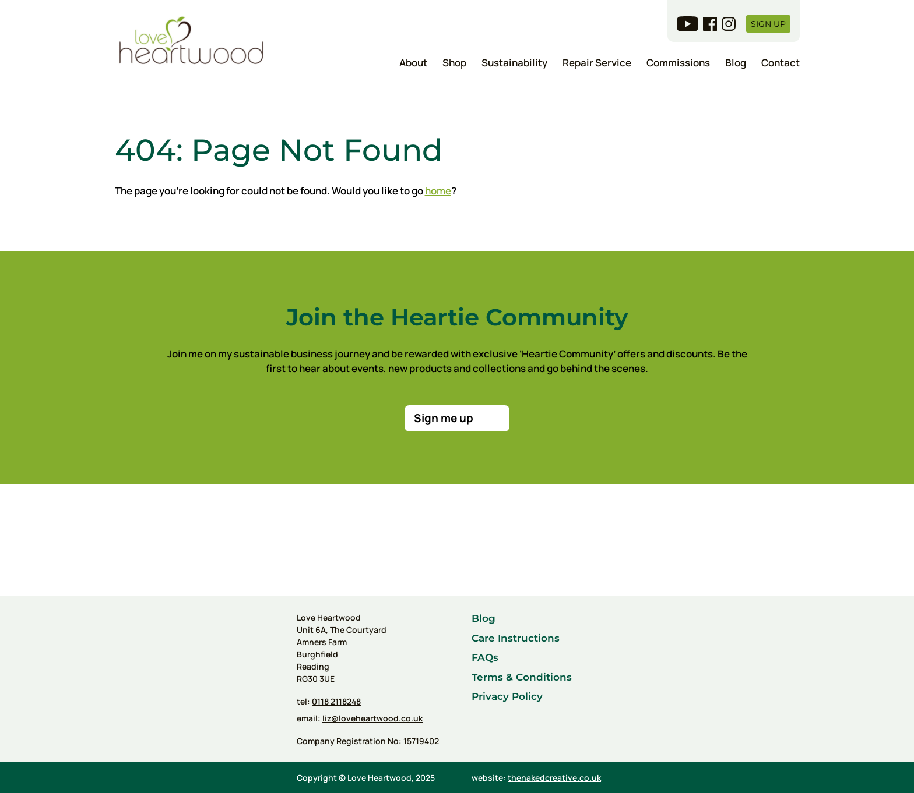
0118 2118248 (336, 701)
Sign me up (443, 418)
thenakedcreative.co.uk (554, 777)
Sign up (768, 24)
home (438, 190)
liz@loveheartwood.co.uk (372, 718)
